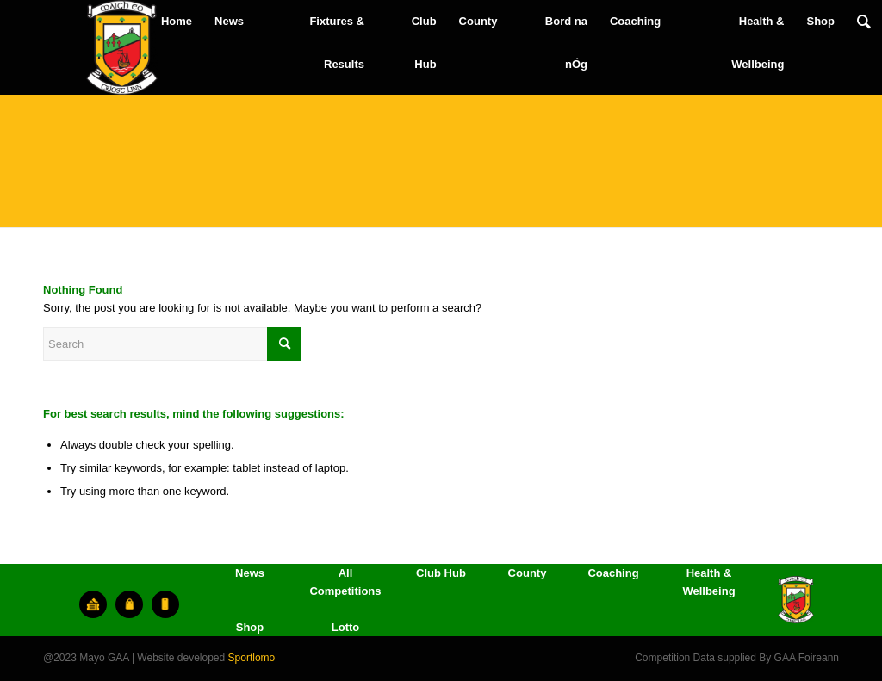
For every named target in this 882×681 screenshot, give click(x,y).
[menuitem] (176, 21)
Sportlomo (252, 658)
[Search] (864, 21)
